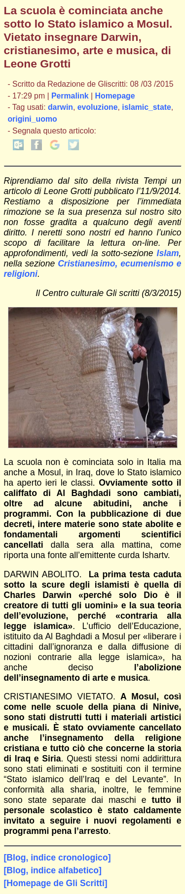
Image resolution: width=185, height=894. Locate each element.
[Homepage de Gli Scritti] (56, 883)
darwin (60, 107)
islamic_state (146, 107)
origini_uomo (32, 119)
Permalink (70, 96)
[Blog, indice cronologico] (57, 857)
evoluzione (97, 107)
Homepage (115, 96)
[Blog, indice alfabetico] (53, 870)
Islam (168, 253)
